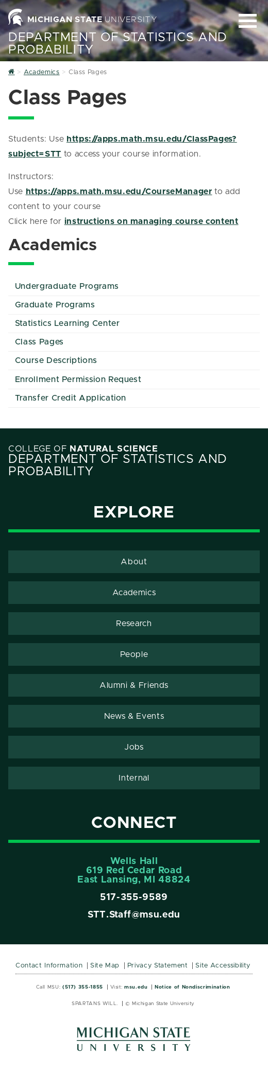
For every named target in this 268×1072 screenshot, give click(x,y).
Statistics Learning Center (67, 323)
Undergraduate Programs (67, 286)
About (134, 562)
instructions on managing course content (151, 221)
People (134, 654)
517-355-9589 (134, 897)
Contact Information (48, 965)
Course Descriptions (56, 360)
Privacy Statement (157, 965)
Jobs (134, 747)
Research (134, 623)
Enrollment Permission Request (78, 379)
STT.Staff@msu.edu (134, 915)
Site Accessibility (222, 965)
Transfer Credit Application (70, 398)
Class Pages (39, 342)
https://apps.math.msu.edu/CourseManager (119, 191)
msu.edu (135, 987)
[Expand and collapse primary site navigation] (248, 20)
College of (83, 449)
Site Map (105, 965)
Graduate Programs (55, 305)
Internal (134, 778)
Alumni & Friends (134, 685)
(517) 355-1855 (82, 987)
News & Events (134, 716)
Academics (134, 593)
